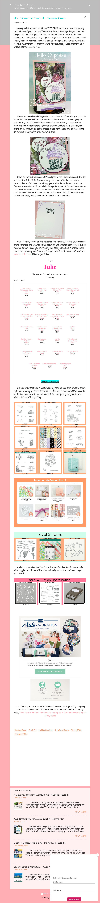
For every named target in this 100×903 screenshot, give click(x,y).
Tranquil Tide (76, 730)
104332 (34, 367)
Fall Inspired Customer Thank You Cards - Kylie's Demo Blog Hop (42, 795)
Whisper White (21, 734)
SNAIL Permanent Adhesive (34, 365)
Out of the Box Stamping (25, 4)
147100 (57, 292)
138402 (26, 328)
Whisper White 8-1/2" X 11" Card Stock (41, 316)
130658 (26, 343)
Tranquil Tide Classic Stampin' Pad (42, 303)
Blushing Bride (20, 730)
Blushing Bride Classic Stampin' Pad (57, 289)
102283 (41, 353)
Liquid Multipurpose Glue (65, 365)
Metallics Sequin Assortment (42, 328)
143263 (72, 328)
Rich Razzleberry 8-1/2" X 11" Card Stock (27, 316)
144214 (42, 330)
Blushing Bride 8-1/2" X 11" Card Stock (57, 303)
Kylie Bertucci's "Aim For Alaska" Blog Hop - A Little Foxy (38, 819)
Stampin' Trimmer (72, 352)
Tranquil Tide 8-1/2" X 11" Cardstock (72, 303)
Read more (80, 812)
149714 (26, 293)
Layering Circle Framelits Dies (57, 328)
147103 (72, 292)
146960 (72, 316)
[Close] (97, 854)
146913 (57, 318)
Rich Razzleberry (62, 730)
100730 (41, 318)
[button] (85, 17)
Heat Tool (57, 339)
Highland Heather (46, 730)
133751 (26, 355)
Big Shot (72, 327)
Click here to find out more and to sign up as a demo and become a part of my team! (53, 714)
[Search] (89, 5)
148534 (41, 292)
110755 (64, 367)
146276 (41, 341)
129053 (57, 341)
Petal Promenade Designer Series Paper (57, 316)
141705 (57, 330)
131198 (57, 306)
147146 (41, 306)
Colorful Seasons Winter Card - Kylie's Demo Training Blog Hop (41, 867)
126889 (72, 353)
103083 (57, 353)
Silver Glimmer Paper (72, 315)
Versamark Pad (41, 352)
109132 (72, 343)
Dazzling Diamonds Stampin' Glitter (26, 352)
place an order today (23, 254)
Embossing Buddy (57, 352)
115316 (26, 318)
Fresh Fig (32, 730)
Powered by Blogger (50, 893)
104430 (49, 365)
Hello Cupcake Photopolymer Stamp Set (26, 290)
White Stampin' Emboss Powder (72, 340)
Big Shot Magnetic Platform (26, 340)
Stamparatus (42, 339)
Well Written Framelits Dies (42, 289)
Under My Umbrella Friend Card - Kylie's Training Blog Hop (40, 843)
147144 (26, 306)
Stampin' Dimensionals (49, 364)
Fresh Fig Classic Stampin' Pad (26, 303)
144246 (72, 306)
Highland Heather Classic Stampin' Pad (72, 289)
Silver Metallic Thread (26, 327)
